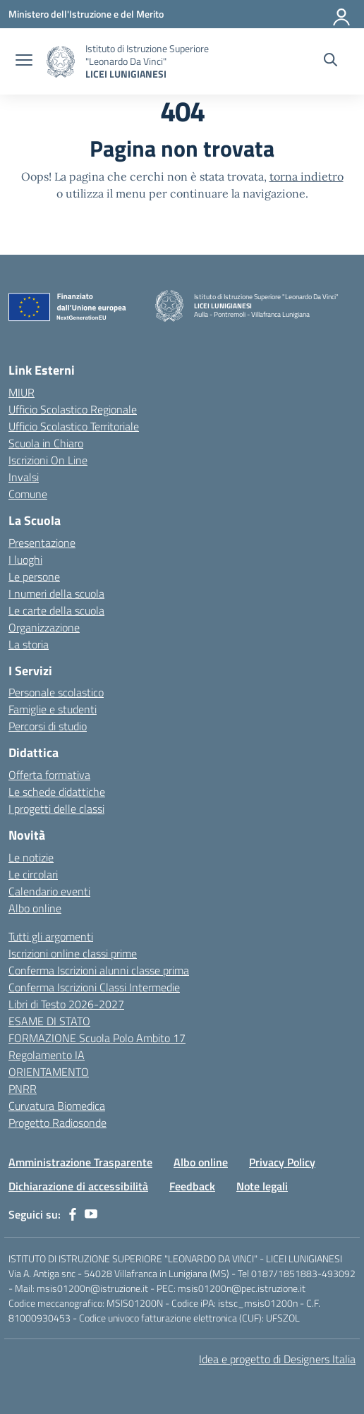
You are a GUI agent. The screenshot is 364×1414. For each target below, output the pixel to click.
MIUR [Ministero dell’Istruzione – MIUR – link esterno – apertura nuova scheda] (21, 392)
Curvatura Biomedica (56, 1105)
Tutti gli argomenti (50, 936)
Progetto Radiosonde (57, 1122)
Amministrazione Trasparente (80, 1162)
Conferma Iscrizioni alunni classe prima (98, 970)
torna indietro (306, 176)
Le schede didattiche (56, 791)
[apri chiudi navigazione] (24, 61)
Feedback (192, 1186)
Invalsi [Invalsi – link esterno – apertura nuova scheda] (23, 477)
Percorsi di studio (47, 726)
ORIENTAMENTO (48, 1071)
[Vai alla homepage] (61, 62)
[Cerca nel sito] (330, 61)
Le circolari (33, 874)
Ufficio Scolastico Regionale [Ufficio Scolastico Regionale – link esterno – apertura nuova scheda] (72, 409)
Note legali (262, 1186)
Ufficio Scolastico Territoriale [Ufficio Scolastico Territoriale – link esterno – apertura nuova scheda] (73, 426)
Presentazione (41, 542)
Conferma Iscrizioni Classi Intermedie (94, 987)
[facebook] (72, 1214)
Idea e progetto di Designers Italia (277, 1358)
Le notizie (31, 857)
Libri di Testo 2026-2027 (66, 1004)
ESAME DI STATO (49, 1021)
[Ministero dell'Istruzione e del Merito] (86, 13)
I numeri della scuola (56, 593)
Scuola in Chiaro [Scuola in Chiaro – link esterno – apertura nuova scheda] (45, 443)
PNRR (22, 1088)
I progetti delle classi (56, 808)
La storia (28, 644)
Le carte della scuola (56, 610)
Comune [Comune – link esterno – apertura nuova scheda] (27, 493)
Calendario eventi (49, 891)
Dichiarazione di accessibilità (78, 1186)
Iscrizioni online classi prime (72, 953)
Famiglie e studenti (52, 709)
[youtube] (91, 1214)
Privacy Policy (282, 1162)
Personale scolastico (56, 692)
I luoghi (25, 559)
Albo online (34, 908)
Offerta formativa (49, 774)
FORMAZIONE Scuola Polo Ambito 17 (97, 1037)
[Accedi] (342, 14)
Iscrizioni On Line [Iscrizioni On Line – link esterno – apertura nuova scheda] (47, 460)
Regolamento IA (46, 1054)
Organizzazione (44, 627)
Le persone (34, 576)
